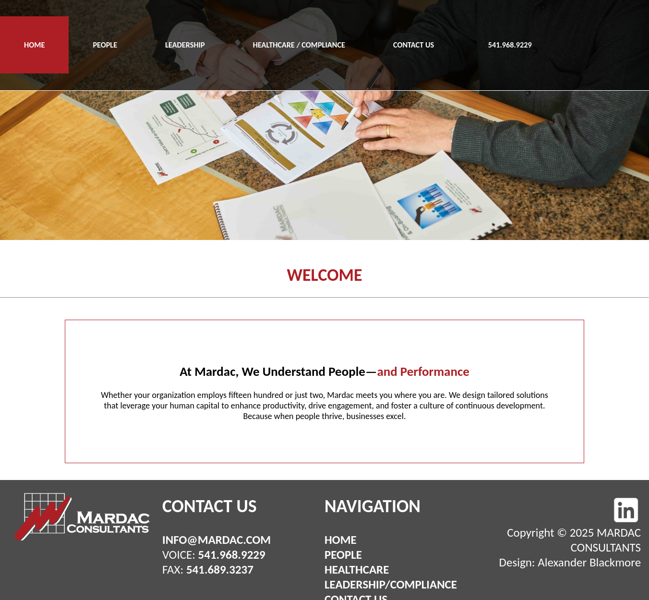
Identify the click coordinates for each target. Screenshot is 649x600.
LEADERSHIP (185, 44)
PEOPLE (105, 44)
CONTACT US (413, 44)
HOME (34, 44)
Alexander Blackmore (589, 562)
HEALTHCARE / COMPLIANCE (299, 44)
